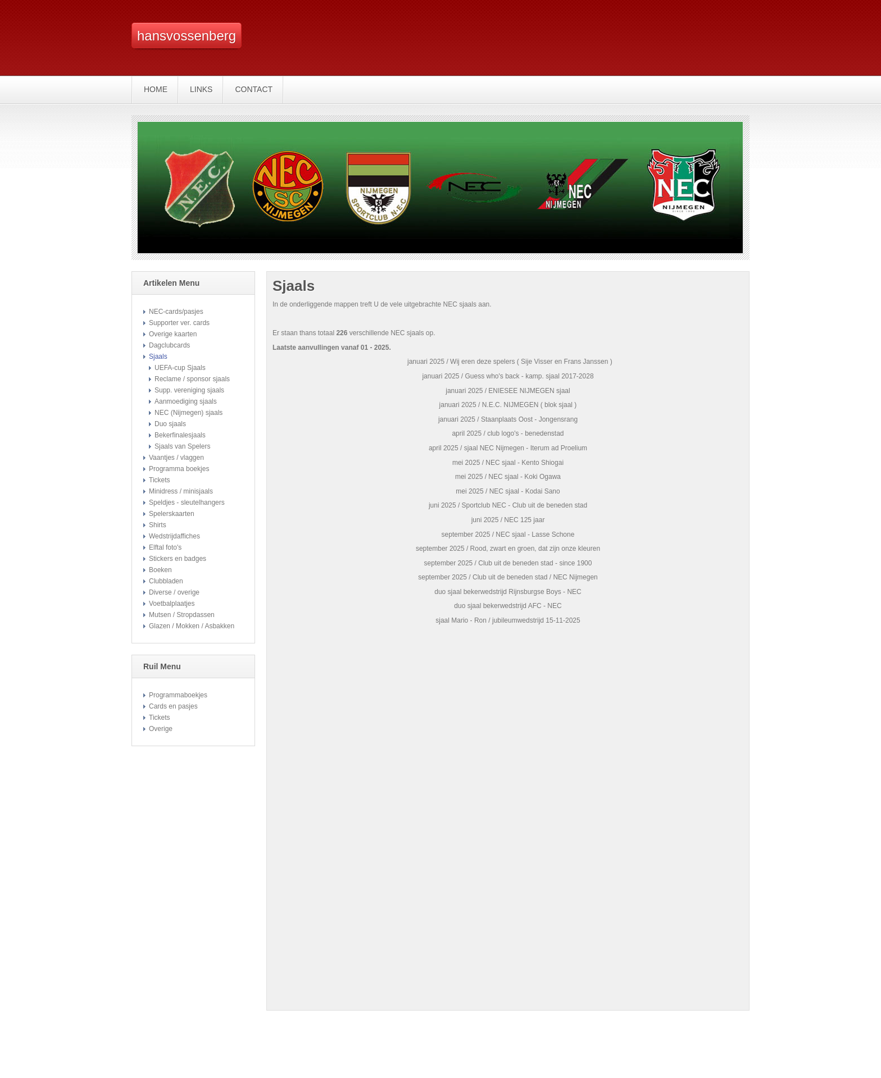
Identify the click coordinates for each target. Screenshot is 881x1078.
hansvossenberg (186, 35)
